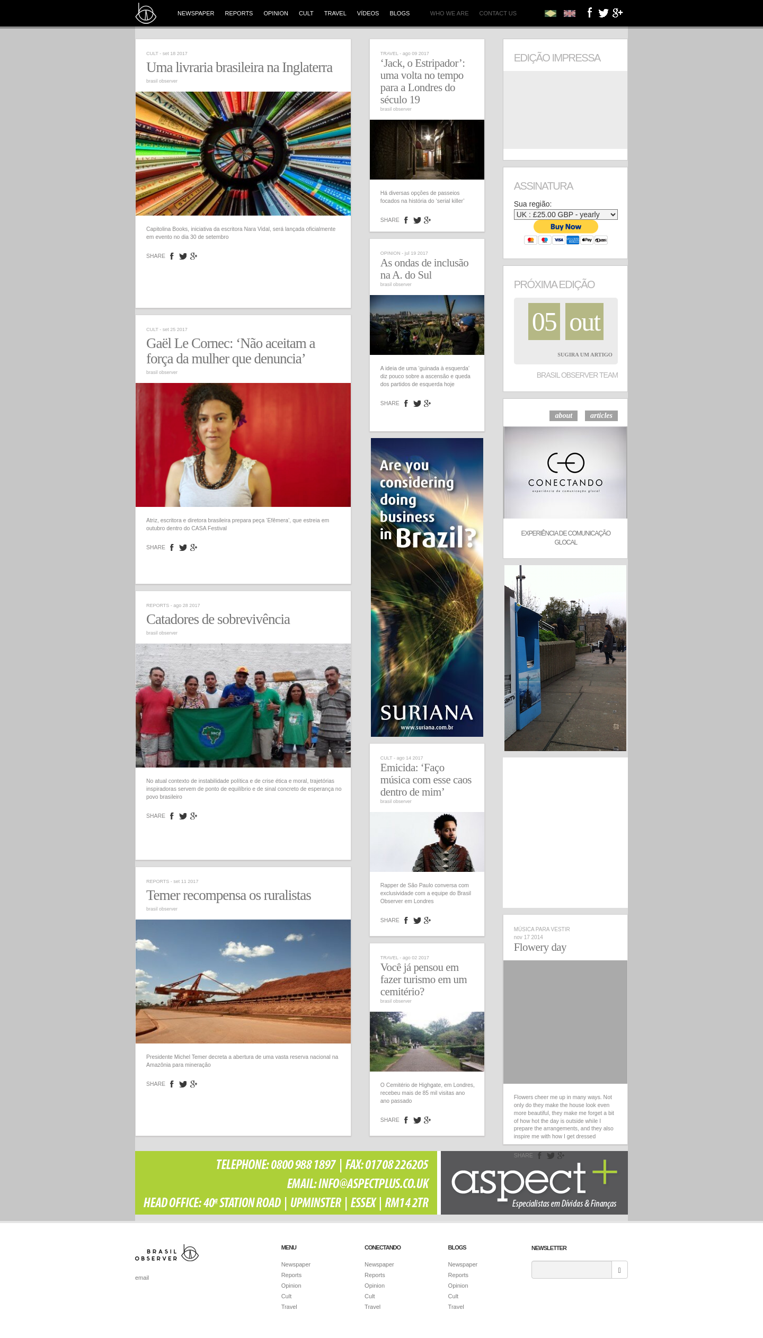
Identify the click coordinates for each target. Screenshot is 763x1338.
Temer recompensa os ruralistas (228, 895)
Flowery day (540, 947)
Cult (306, 13)
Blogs (399, 13)
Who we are (449, 13)
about (563, 416)
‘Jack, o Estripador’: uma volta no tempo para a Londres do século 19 (422, 81)
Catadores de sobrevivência (218, 619)
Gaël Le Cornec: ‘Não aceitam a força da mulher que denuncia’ (230, 351)
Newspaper (196, 13)
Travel (335, 13)
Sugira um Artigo (585, 355)
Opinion (275, 13)
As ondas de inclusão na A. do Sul (424, 268)
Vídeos (368, 13)
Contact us (498, 13)
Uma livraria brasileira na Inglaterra (239, 67)
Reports (239, 13)
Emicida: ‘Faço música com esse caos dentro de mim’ (426, 779)
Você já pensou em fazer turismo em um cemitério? (423, 979)
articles (601, 416)
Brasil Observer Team (577, 375)
